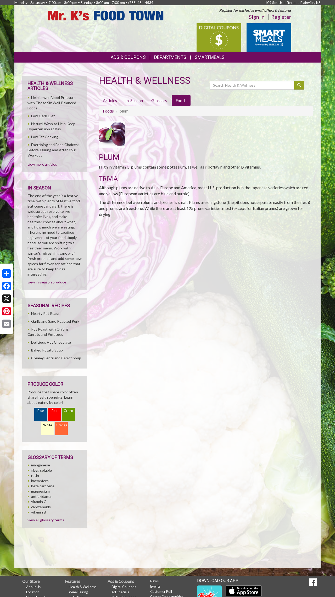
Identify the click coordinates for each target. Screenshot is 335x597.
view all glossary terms (45, 520)
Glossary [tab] (159, 100)
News (154, 581)
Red (54, 411)
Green (68, 411)
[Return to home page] (106, 15)
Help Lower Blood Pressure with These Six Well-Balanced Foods (51, 102)
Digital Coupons (123, 587)
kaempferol (40, 480)
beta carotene (42, 486)
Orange (61, 425)
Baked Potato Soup (47, 350)
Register (281, 17)
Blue (40, 411)
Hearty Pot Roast (45, 313)
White (47, 425)
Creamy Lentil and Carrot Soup (56, 358)
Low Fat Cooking (44, 137)
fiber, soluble (41, 470)
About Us (33, 587)
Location (32, 592)
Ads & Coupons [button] (128, 57)
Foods (108, 110)
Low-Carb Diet (43, 116)
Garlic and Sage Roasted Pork (55, 321)
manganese (40, 465)
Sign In (257, 17)
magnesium (40, 491)
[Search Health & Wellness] (252, 85)
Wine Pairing (78, 592)
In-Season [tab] (134, 100)
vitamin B (38, 512)
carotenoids (41, 507)
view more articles (42, 164)
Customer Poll (161, 591)
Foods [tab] (181, 100)
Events (155, 586)
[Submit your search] (299, 85)
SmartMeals (210, 57)
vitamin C (38, 501)
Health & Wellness (82, 587)
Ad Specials (120, 592)
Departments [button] (170, 57)
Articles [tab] (110, 100)
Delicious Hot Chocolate (51, 342)
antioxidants (41, 496)
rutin (35, 475)
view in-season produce (46, 282)
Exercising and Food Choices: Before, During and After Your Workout (53, 149)
